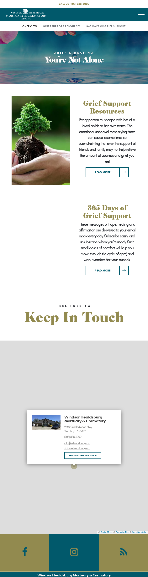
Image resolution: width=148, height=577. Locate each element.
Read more (112, 171)
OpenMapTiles (122, 532)
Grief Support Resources (62, 26)
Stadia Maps (106, 532)
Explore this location (83, 455)
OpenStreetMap (139, 532)
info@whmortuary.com (77, 443)
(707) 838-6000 (79, 4)
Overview (29, 26)
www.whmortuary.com (77, 448)
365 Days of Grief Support (106, 26)
